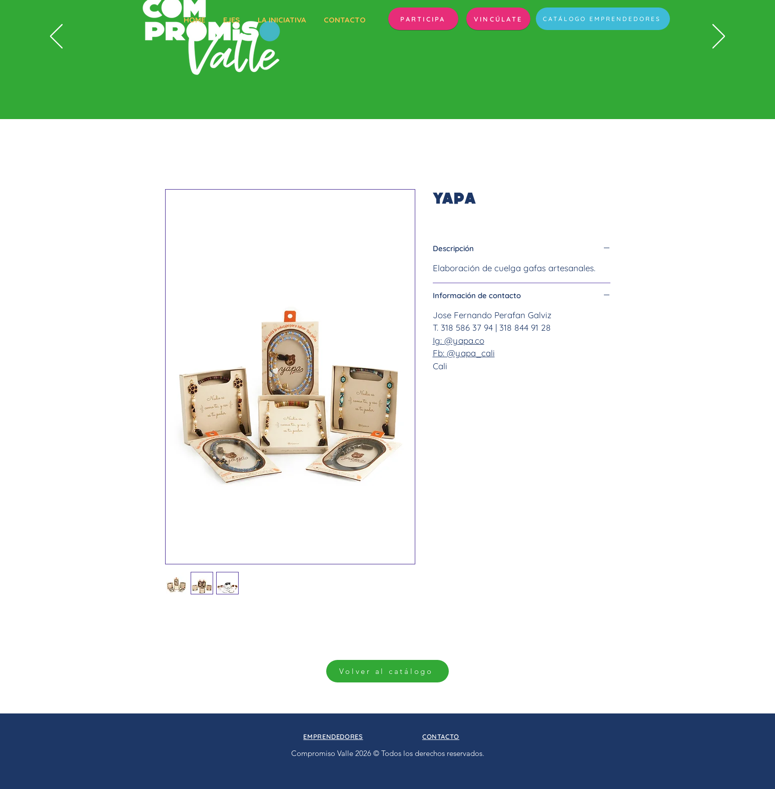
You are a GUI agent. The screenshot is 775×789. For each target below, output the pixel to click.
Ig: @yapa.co (458, 340)
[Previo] (56, 37)
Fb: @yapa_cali (464, 353)
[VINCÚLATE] (498, 19)
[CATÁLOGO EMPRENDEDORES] (603, 19)
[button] (423, 19)
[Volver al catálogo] (387, 671)
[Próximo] (718, 37)
